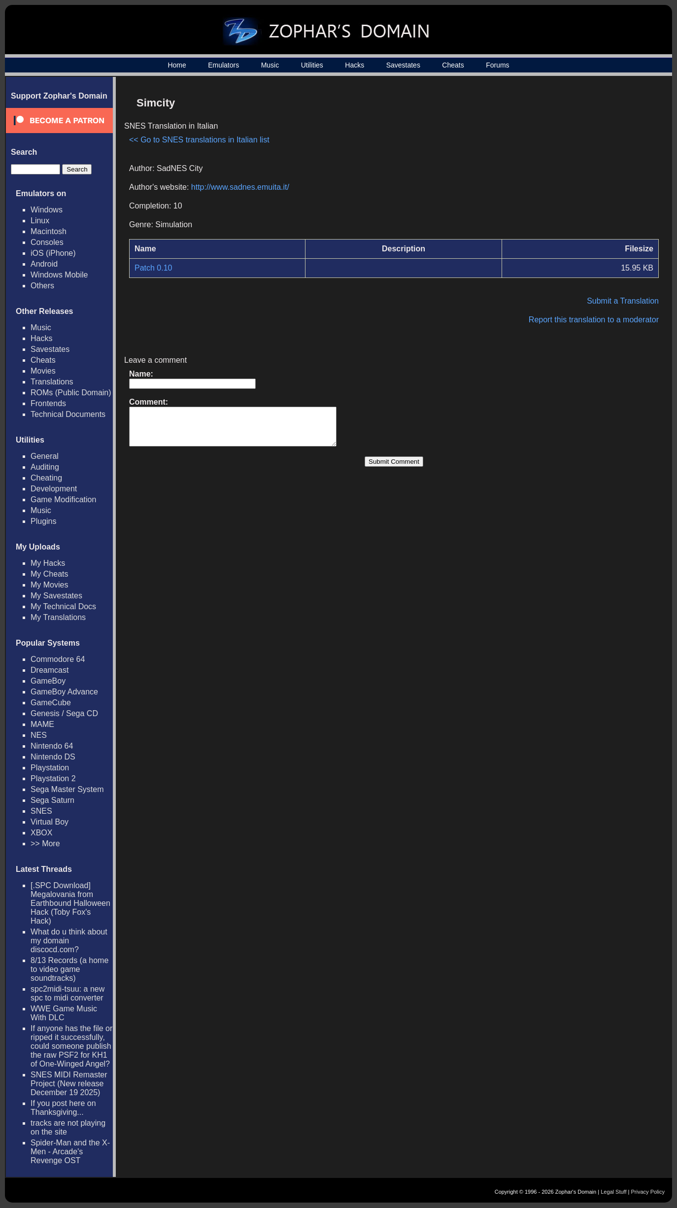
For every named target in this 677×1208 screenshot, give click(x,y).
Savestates (403, 65)
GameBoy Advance (64, 692)
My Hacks (48, 563)
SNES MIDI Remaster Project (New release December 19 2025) (69, 1083)
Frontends (48, 403)
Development (54, 488)
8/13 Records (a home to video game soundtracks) (69, 969)
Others (42, 285)
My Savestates (56, 595)
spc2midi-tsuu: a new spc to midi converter (67, 993)
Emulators (223, 65)
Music (270, 65)
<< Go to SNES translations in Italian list (199, 140)
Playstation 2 (53, 778)
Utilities (312, 65)
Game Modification (63, 499)
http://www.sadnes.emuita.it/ (240, 187)
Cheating (46, 478)
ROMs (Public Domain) (71, 392)
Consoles (47, 242)
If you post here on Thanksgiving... (63, 1107)
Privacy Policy (648, 1192)
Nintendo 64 (52, 746)
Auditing (45, 467)
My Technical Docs (63, 606)
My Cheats (49, 574)
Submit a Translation (623, 301)
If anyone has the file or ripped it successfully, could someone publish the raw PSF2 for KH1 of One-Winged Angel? (71, 1046)
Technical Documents (68, 414)
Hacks (354, 65)
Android (44, 264)
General (45, 456)
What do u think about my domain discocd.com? (69, 941)
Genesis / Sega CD (64, 713)
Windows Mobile (59, 275)
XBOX (41, 832)
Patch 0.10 (153, 268)
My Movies (49, 585)
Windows (47, 210)
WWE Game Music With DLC (64, 1013)
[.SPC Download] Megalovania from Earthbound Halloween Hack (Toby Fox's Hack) (70, 903)
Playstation (50, 767)
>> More (45, 843)
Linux (40, 220)
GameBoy (48, 681)
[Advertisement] (575, 160)
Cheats (453, 65)
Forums (497, 65)
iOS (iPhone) (53, 253)
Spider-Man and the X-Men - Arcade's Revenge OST (70, 1152)
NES (39, 735)
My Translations (58, 617)
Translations (52, 382)
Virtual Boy (49, 822)
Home (177, 65)
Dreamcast (49, 670)
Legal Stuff (613, 1192)
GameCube (51, 702)
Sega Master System (67, 789)
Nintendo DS (53, 757)
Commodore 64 (58, 659)
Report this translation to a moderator (594, 319)
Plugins (43, 521)
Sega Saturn (52, 800)
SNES (41, 811)
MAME (42, 724)
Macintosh (49, 231)
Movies (43, 371)
